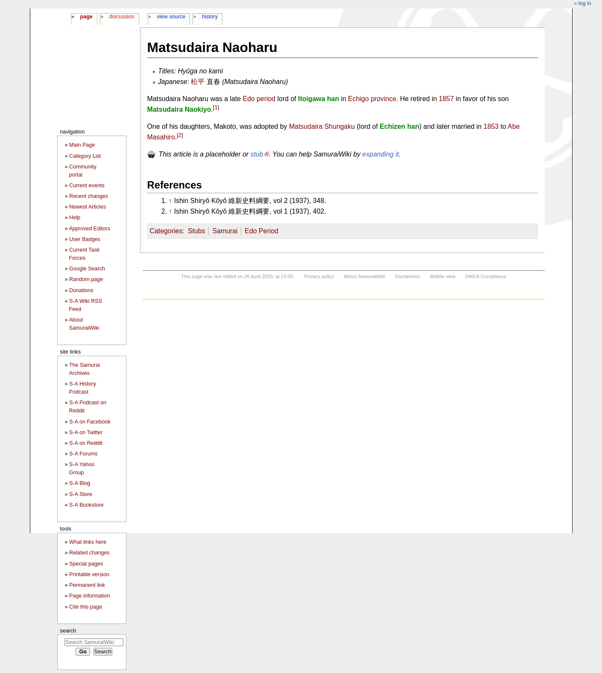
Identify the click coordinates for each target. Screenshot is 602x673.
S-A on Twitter (85, 432)
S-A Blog (79, 483)
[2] (180, 135)
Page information (89, 596)
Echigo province (372, 98)
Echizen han (399, 126)
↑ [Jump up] (170, 200)
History (210, 17)
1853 (491, 126)
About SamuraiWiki (364, 276)
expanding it (380, 154)
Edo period (259, 98)
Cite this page (85, 607)
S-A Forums (83, 454)
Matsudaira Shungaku (322, 126)
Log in (585, 3)
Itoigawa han (318, 98)
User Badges (84, 239)
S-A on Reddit (85, 443)
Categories (166, 231)
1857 (446, 98)
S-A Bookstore (86, 505)
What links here (87, 542)
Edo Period (261, 231)
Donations (81, 290)
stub (257, 154)
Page (86, 17)
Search (68, 630)
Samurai (224, 231)
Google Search (87, 269)
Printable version (89, 574)
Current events (87, 186)
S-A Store (80, 494)
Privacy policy (319, 276)
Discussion (121, 17)
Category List (85, 156)
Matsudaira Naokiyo (179, 109)
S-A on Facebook (90, 422)
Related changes (89, 553)
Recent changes (88, 196)
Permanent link (87, 585)
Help (74, 217)
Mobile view (443, 276)
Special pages (86, 564)
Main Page (82, 145)
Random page (86, 279)
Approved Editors (89, 229)
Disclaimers (407, 276)
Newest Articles (87, 207)
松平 (198, 81)
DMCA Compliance (485, 276)
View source (171, 17)
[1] (216, 107)
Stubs (196, 231)
